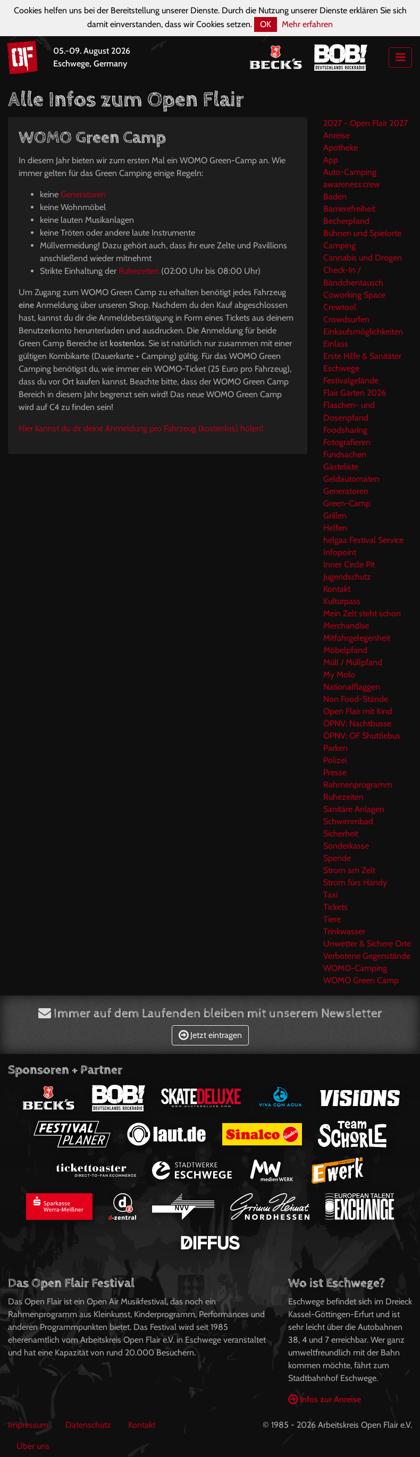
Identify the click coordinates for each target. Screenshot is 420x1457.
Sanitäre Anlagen (353, 809)
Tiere (332, 919)
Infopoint (339, 552)
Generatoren (83, 194)
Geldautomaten (351, 479)
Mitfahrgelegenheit (356, 638)
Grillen (335, 515)
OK (265, 24)
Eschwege (341, 368)
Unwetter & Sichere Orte (367, 944)
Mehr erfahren (307, 24)
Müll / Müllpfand (352, 662)
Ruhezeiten (139, 271)
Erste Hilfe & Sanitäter (362, 356)
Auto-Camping (349, 172)
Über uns (32, 1446)
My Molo (339, 674)
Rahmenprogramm (357, 785)
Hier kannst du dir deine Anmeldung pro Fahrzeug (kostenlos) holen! (141, 428)
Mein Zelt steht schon (362, 613)
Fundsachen (344, 454)
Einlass (335, 344)
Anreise (336, 135)
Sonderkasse (346, 846)
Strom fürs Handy (355, 882)
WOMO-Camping (355, 968)
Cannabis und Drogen (362, 258)
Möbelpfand (345, 650)
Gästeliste (340, 467)
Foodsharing (345, 430)
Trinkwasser (344, 931)
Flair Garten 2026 (354, 393)
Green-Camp (347, 503)
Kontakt (336, 589)
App (330, 160)
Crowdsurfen (346, 319)
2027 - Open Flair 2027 (365, 123)
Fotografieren (347, 442)
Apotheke (340, 148)
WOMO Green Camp (361, 980)
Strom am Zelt (349, 870)
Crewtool (339, 307)
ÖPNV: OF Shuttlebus (361, 736)
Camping (339, 245)
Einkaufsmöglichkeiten (363, 331)
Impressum (28, 1425)
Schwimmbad (348, 821)
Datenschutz (88, 1425)
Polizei (335, 760)
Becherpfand (346, 221)
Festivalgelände (351, 380)
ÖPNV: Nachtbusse (357, 723)
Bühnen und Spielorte (362, 233)
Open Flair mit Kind (357, 711)
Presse (335, 772)
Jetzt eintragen (210, 1035)
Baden (335, 196)
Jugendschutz (347, 577)
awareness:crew (351, 184)
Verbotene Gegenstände (366, 956)
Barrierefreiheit (349, 209)
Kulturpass (341, 601)
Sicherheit (340, 833)
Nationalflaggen (351, 687)
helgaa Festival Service (363, 540)
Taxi (330, 895)
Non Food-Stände (355, 699)
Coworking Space (354, 295)
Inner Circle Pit (349, 564)
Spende (337, 858)
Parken (335, 748)
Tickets (335, 907)
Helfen (335, 528)
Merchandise (346, 626)
